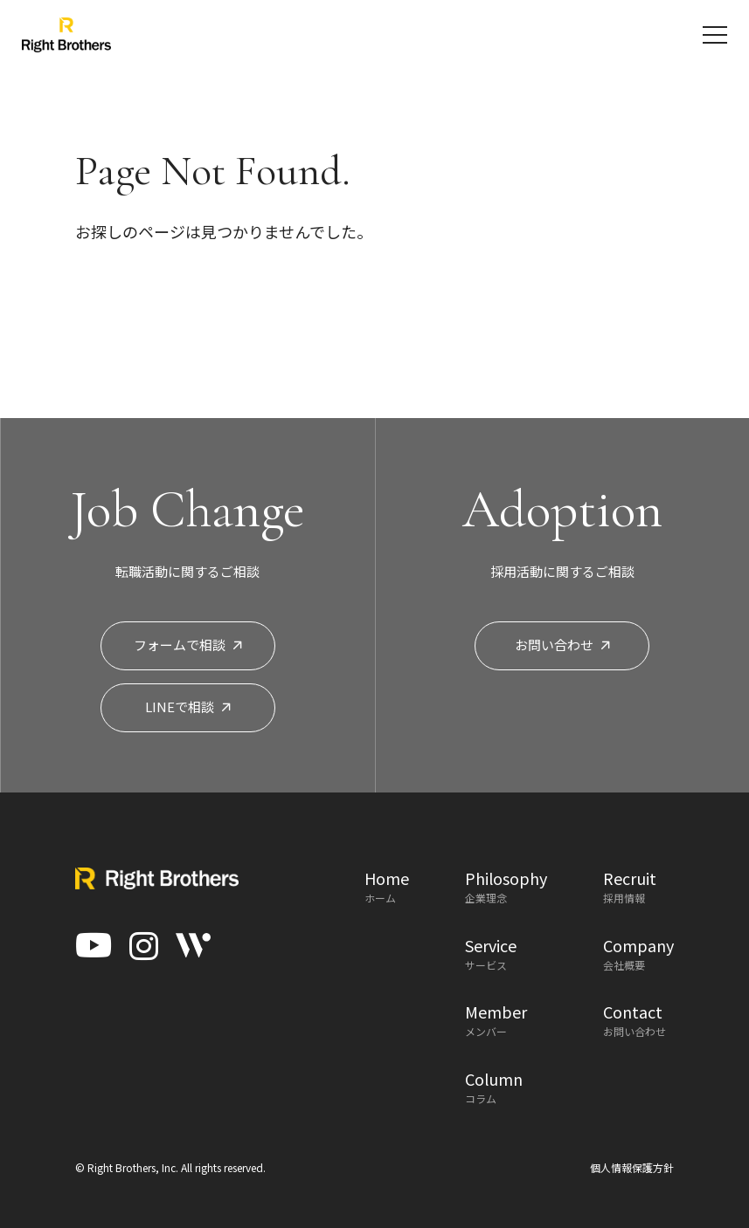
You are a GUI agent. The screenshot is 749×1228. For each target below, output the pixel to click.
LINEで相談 (188, 706)
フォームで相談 (188, 644)
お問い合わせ (562, 644)
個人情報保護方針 (632, 1167)
